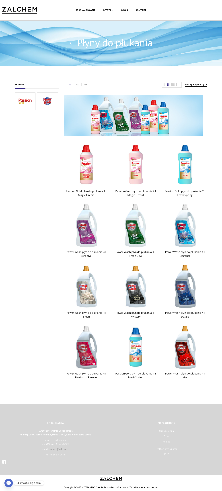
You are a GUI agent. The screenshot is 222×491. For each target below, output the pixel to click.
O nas (166, 436)
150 (69, 84)
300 (77, 84)
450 (86, 84)
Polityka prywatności (166, 449)
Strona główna (166, 431)
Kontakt (166, 442)
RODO (166, 454)
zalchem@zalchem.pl (59, 449)
